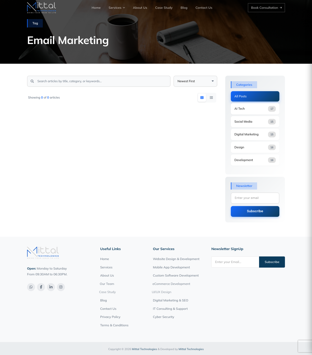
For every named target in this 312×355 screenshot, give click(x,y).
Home (96, 8)
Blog (183, 8)
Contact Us (203, 8)
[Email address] (235, 262)
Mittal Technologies (144, 351)
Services (117, 8)
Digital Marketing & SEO (170, 300)
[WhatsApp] (31, 287)
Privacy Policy (110, 317)
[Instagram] (61, 287)
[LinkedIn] (51, 287)
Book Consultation (266, 8)
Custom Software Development (175, 275)
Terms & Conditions (114, 325)
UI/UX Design (159, 292)
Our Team (105, 284)
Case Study (164, 8)
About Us (140, 8)
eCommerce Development (169, 284)
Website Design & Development (176, 259)
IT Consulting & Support (170, 309)
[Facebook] (41, 287)
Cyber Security (163, 317)
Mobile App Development (170, 267)
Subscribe (255, 211)
